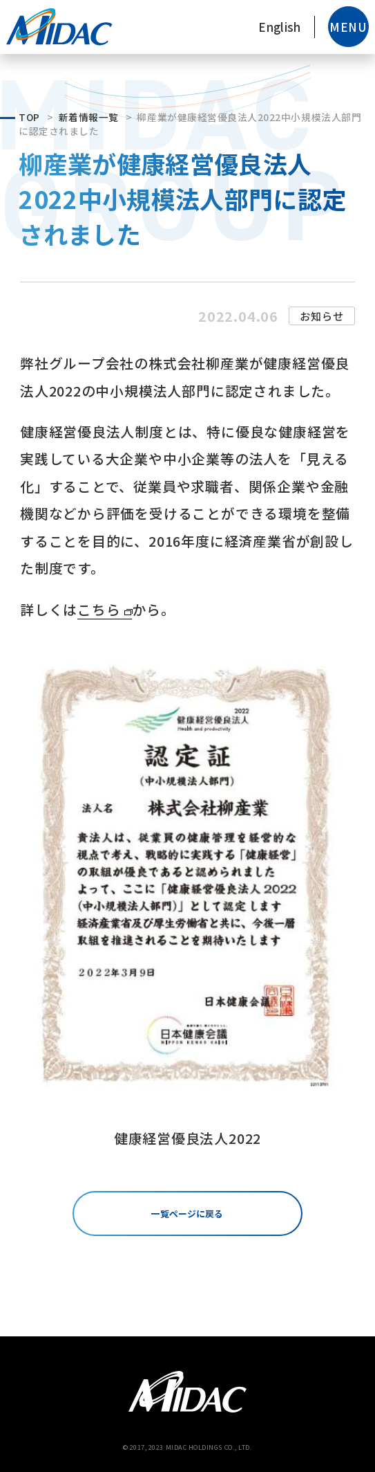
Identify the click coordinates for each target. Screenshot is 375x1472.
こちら (98, 609)
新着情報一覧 (89, 117)
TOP (29, 117)
